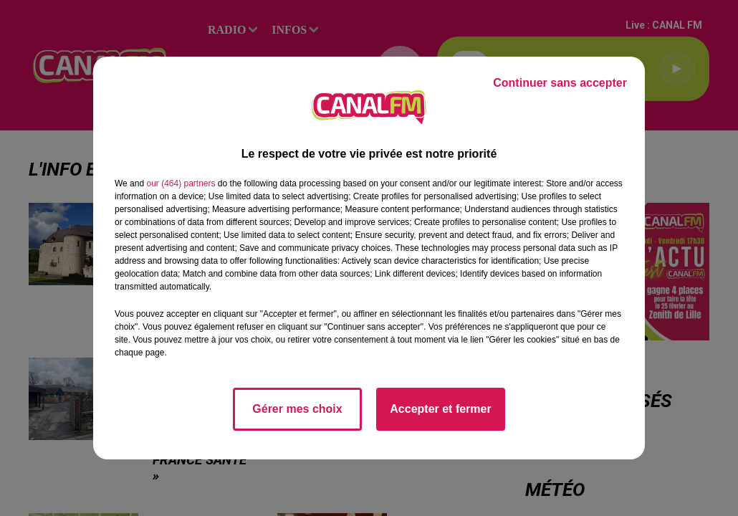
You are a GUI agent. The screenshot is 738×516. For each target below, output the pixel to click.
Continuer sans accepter (560, 83)
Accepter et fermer (440, 409)
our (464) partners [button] (180, 183)
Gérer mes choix (297, 409)
